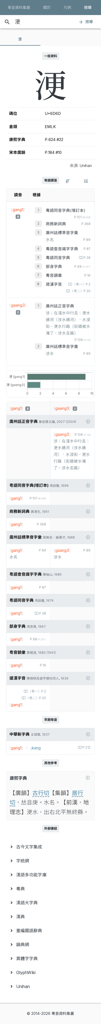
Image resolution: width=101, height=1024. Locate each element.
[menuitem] (50, 847)
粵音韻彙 (54, 275)
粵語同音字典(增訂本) (65, 210)
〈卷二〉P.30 (80, 291)
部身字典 (54, 266)
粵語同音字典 (58, 257)
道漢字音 (54, 284)
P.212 (86, 747)
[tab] (20, 39)
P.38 (86, 258)
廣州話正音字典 (60, 306)
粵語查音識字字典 (62, 248)
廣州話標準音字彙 (62, 232)
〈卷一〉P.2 (81, 284)
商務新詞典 (56, 223)
